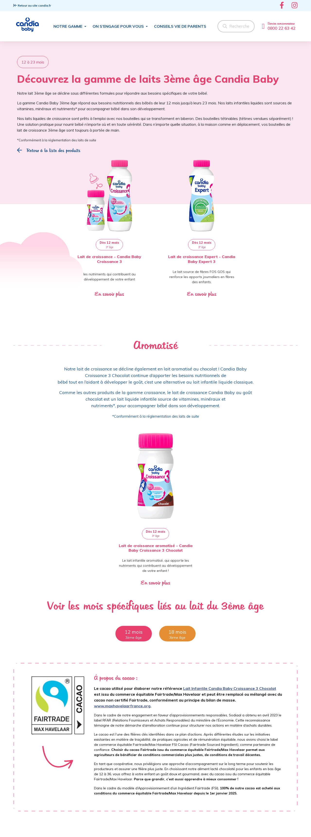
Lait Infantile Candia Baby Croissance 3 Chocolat (229, 688)
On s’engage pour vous (119, 26)
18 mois (177, 632)
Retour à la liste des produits (48, 150)
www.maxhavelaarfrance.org (122, 705)
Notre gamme (68, 26)
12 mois (134, 632)
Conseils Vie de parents (180, 26)
